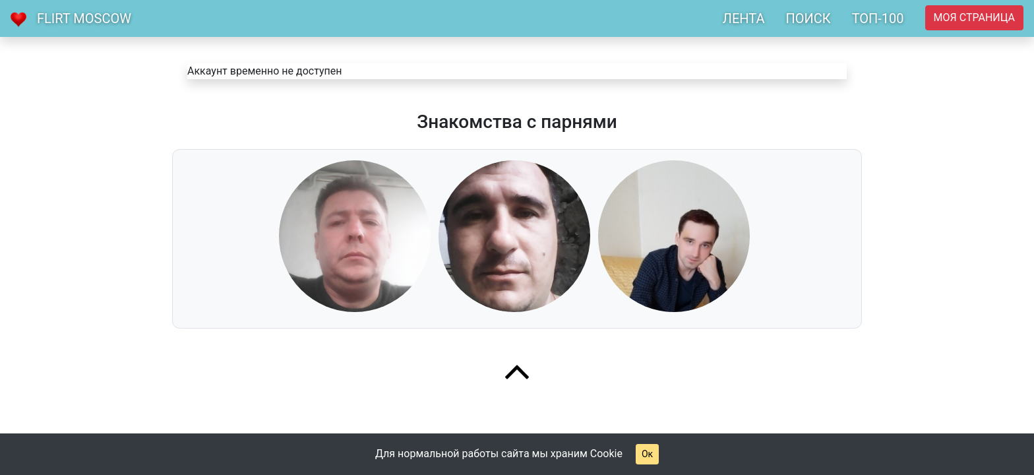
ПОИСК (807, 18)
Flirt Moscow (84, 18)
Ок (647, 454)
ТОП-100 (878, 18)
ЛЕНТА (744, 18)
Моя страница (974, 17)
